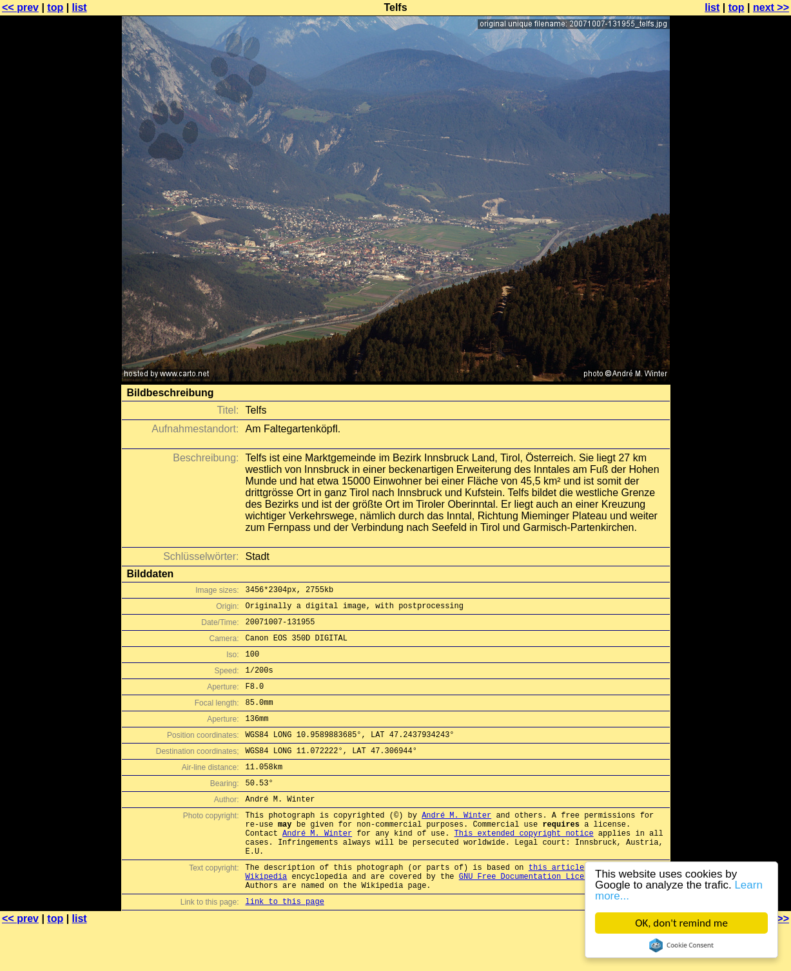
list (79, 7)
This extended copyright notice (524, 865)
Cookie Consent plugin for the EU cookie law (681, 945)
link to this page (285, 945)
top (55, 7)
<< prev (20, 7)
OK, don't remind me (681, 923)
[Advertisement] (738, 319)
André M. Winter (456, 843)
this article (556, 905)
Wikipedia (267, 916)
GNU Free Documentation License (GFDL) (544, 916)
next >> (771, 7)
